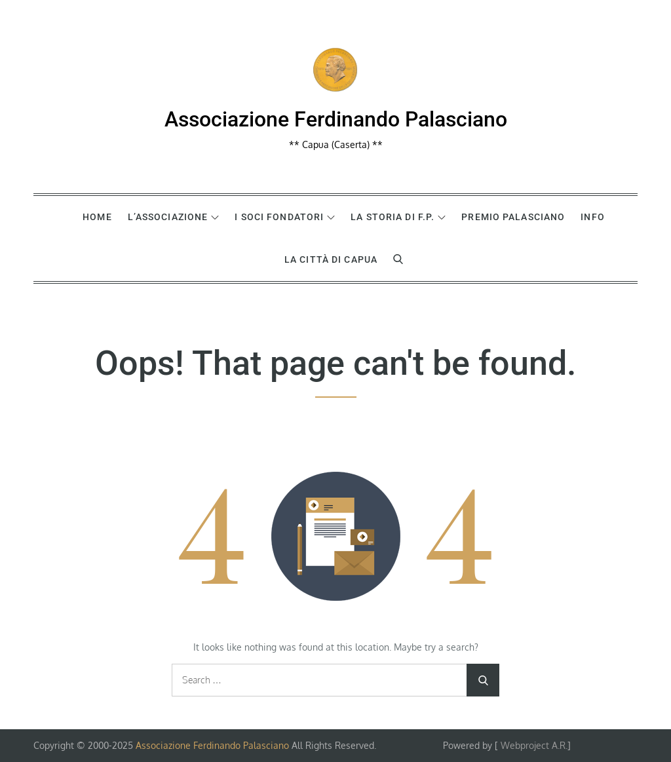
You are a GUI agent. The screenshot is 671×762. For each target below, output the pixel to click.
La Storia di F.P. (398, 217)
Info (592, 217)
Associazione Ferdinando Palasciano (335, 119)
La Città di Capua (330, 259)
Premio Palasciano (513, 217)
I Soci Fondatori (285, 217)
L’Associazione (174, 217)
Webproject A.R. (534, 745)
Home (97, 217)
